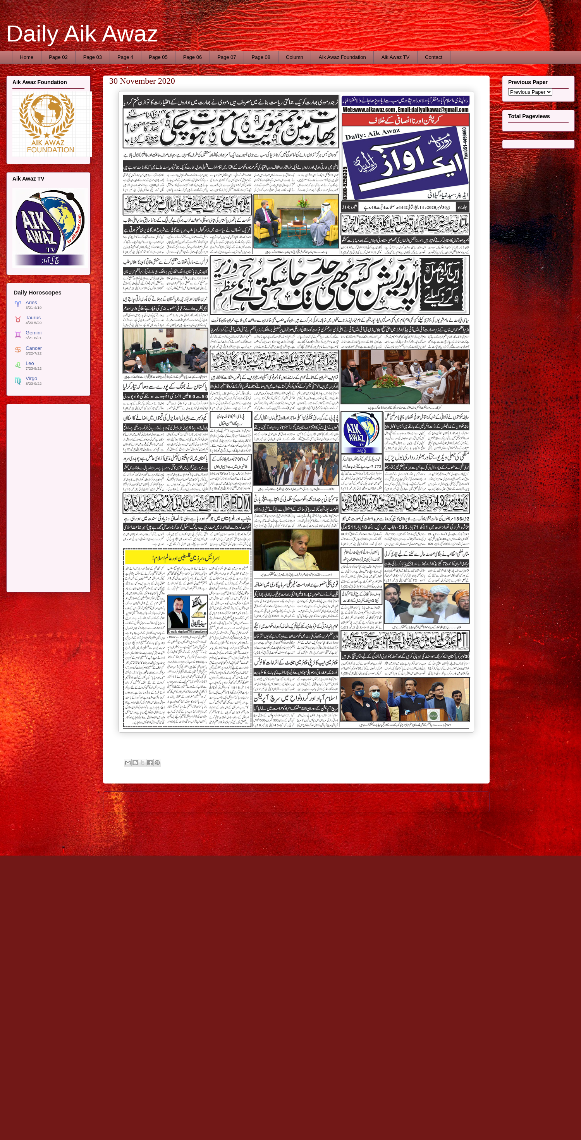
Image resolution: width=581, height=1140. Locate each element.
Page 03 (92, 57)
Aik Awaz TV (396, 57)
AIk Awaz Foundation (342, 57)
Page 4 (125, 57)
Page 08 (261, 57)
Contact (433, 57)
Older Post (469, 801)
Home (27, 57)
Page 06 (192, 57)
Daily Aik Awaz (82, 33)
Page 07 (226, 57)
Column (294, 57)
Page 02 (58, 57)
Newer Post (125, 801)
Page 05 (158, 57)
